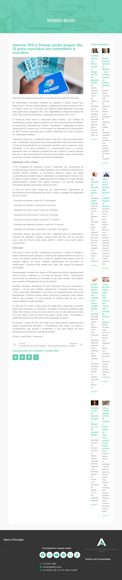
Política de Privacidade (98, 559)
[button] (15, 357)
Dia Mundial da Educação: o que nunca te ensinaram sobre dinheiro (96, 191)
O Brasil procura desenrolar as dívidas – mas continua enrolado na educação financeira (107, 70)
